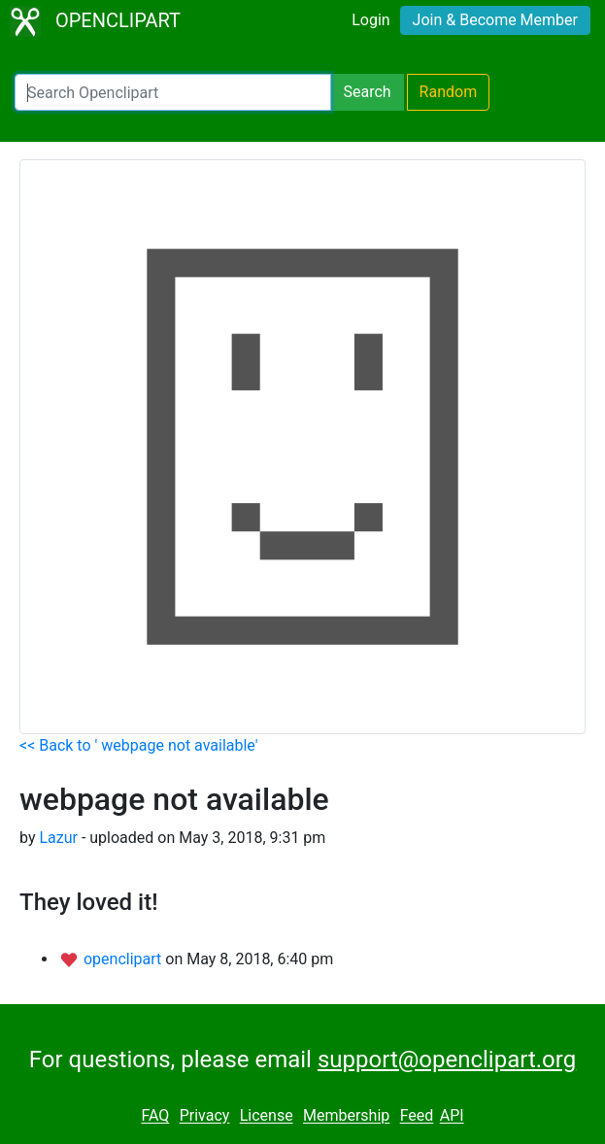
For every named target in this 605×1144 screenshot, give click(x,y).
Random (449, 92)
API (452, 1116)
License (266, 1116)
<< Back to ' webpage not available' (138, 745)
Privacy (205, 1116)
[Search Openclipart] (173, 92)
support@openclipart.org (447, 1059)
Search (366, 92)
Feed (417, 1116)
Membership (346, 1116)
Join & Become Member (495, 20)
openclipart (124, 959)
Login (370, 20)
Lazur (58, 837)
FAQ (155, 1116)
